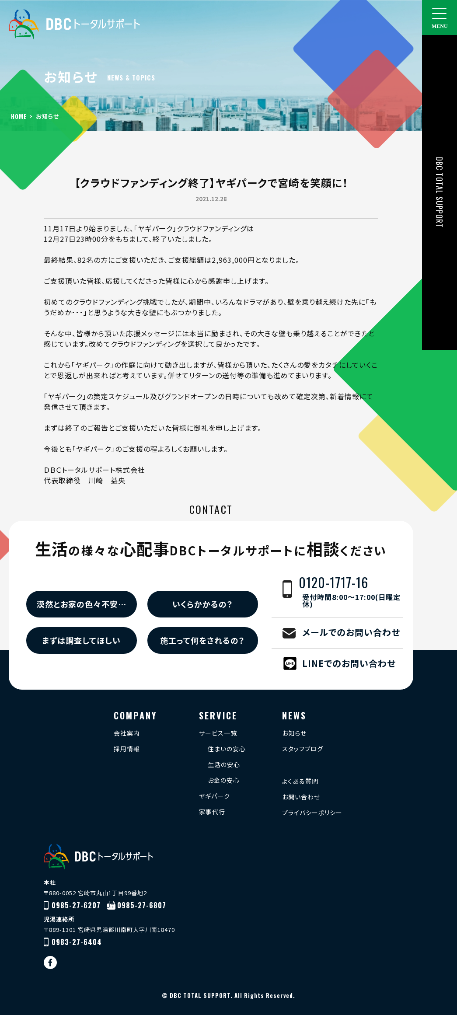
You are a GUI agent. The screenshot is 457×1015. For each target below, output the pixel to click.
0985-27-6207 (76, 905)
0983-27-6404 (77, 942)
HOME (19, 116)
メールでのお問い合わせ (351, 632)
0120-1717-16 (351, 592)
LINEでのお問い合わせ (349, 663)
